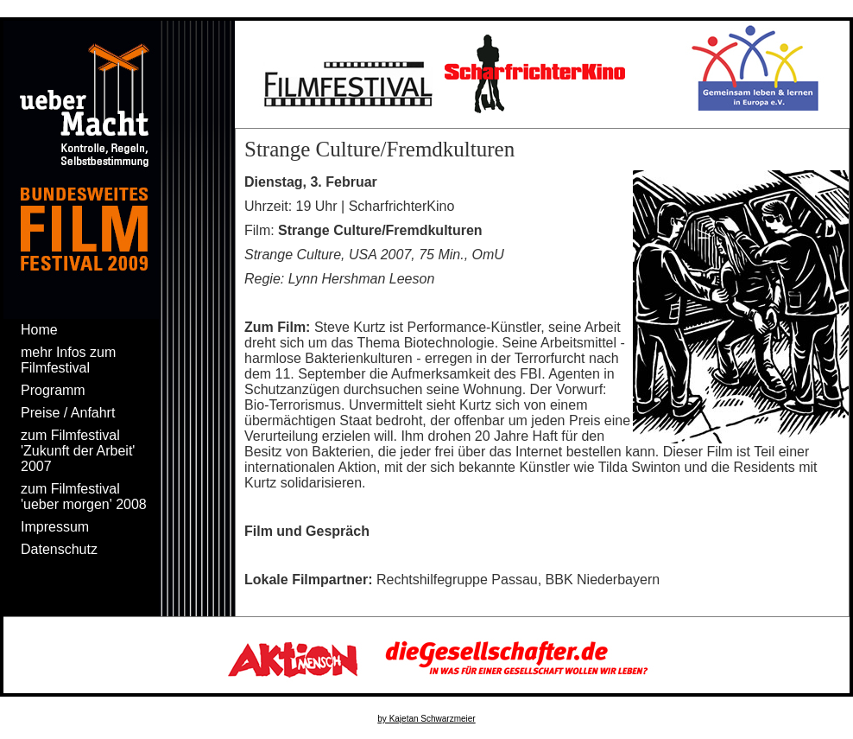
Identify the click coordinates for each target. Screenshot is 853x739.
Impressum (55, 526)
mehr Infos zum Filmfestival (68, 360)
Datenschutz (59, 549)
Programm (53, 390)
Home (39, 329)
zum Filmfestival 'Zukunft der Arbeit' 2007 (78, 451)
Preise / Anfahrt (68, 412)
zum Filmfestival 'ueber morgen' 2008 (84, 496)
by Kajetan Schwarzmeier (426, 718)
